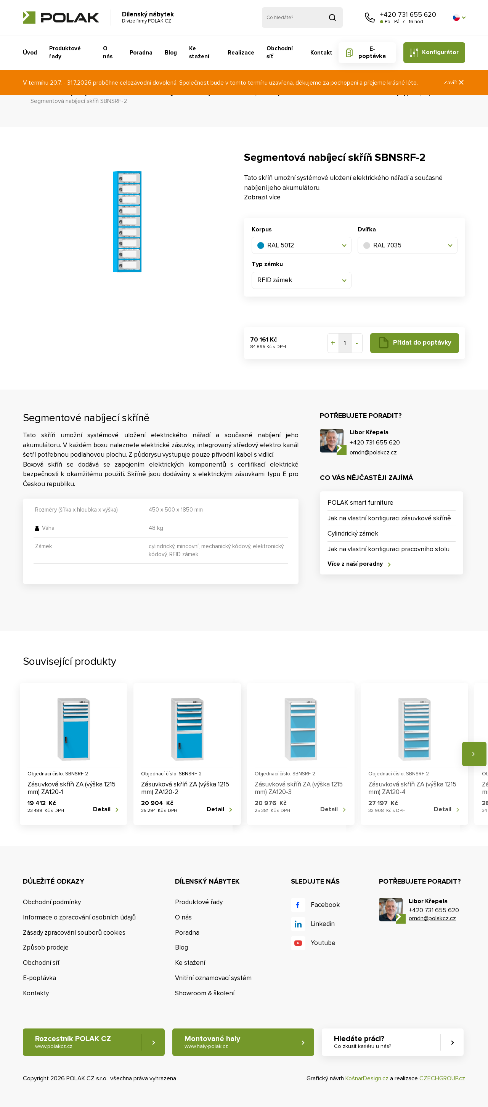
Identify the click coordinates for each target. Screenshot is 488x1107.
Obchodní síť (279, 52)
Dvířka (367, 229)
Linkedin (323, 924)
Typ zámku (267, 264)
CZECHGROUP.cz (442, 1078)
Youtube (323, 943)
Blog (171, 52)
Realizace (241, 52)
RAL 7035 (382, 245)
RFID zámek (274, 280)
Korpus (262, 229)
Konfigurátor (440, 52)
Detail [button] (102, 809)
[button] (459, 17)
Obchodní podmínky (52, 902)
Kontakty (36, 993)
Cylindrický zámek (352, 533)
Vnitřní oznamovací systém (213, 978)
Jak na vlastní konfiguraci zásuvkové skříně (389, 518)
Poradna (141, 52)
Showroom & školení (204, 993)
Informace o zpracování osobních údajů (79, 917)
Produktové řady (65, 52)
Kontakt (321, 52)
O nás (107, 52)
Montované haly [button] (212, 1042)
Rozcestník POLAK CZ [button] (73, 1042)
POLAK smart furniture (360, 503)
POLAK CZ (61, 17)
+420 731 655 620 (408, 14)
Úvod (30, 52)
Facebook (325, 905)
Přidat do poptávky (422, 343)
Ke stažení (199, 52)
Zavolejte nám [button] (370, 17)
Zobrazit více (262, 197)
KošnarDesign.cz (366, 1078)
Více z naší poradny (355, 564)
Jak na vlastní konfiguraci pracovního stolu (388, 549)
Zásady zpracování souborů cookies (74, 933)
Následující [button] (474, 754)
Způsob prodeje (46, 947)
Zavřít (454, 83)
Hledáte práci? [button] (362, 1042)
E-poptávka (372, 52)
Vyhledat (332, 17)
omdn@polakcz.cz (373, 452)
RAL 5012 (275, 245)
